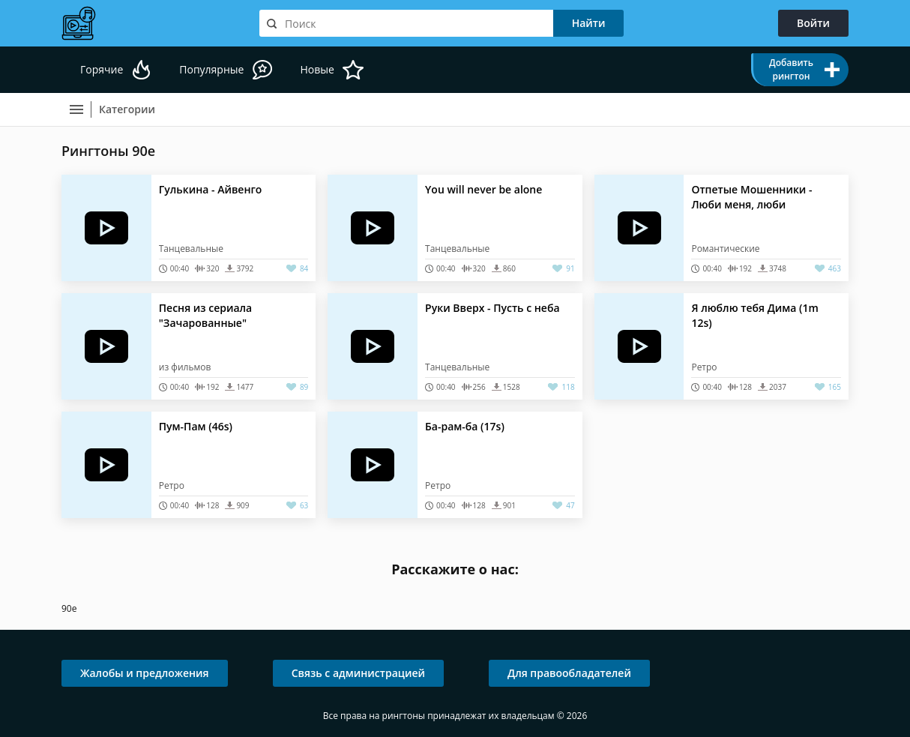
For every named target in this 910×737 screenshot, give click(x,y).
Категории (127, 109)
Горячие (101, 69)
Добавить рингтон (791, 69)
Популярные (211, 69)
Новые (317, 69)
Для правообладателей (569, 673)
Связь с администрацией (358, 673)
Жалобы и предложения (144, 673)
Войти (813, 23)
